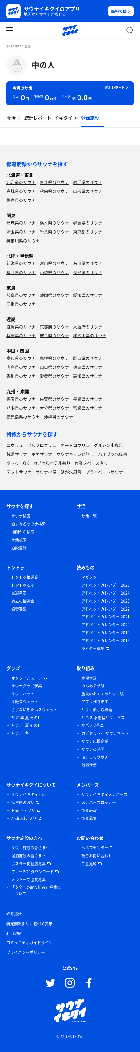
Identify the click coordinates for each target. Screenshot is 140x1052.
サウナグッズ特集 (26, 686)
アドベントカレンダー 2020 (105, 625)
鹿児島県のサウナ (23, 417)
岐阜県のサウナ (21, 295)
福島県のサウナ (21, 200)
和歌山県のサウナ (89, 335)
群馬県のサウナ (87, 223)
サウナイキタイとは (28, 794)
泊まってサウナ (94, 757)
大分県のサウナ (54, 408)
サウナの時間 (92, 749)
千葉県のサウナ (54, 232)
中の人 (43, 64)
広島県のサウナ (21, 367)
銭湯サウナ (16, 454)
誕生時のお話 (22, 802)
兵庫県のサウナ (21, 335)
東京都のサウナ (87, 232)
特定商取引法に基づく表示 (29, 924)
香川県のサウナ (21, 376)
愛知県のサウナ (87, 295)
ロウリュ (14, 445)
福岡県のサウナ (21, 399)
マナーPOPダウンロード (32, 871)
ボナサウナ (41, 454)
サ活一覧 (89, 516)
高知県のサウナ (87, 376)
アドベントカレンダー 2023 (105, 601)
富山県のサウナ (54, 263)
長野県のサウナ (87, 272)
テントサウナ (18, 472)
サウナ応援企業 (94, 741)
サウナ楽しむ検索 (96, 710)
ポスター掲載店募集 (28, 864)
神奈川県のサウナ (23, 240)
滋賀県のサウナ (21, 326)
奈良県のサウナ (54, 335)
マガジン (89, 577)
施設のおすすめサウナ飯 (102, 694)
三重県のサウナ (21, 304)
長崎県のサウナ (87, 399)
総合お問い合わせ (96, 856)
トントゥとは (22, 585)
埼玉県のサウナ (21, 232)
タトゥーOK (17, 463)
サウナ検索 (20, 516)
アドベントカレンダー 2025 (105, 585)
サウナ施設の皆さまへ (30, 848)
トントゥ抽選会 (24, 577)
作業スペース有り (91, 463)
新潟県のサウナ (21, 263)
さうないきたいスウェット (34, 710)
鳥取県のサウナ (21, 358)
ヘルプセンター (94, 848)
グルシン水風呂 (108, 445)
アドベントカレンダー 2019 (105, 632)
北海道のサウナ (21, 182)
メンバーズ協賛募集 (28, 879)
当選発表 (19, 593)
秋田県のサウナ (54, 191)
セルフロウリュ (41, 445)
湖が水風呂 (71, 472)
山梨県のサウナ (54, 272)
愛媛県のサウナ (54, 376)
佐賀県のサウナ (54, 399)
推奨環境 (14, 914)
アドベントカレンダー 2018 (105, 640)
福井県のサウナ (21, 272)
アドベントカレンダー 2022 (105, 609)
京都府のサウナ (54, 326)
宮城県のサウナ (21, 191)
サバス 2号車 (92, 725)
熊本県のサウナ (21, 408)
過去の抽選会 (22, 601)
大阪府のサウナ (87, 326)
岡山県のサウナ (87, 358)
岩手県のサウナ (87, 182)
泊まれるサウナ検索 (28, 524)
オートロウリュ (75, 445)
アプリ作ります (94, 702)
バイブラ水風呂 (112, 454)
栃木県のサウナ (54, 223)
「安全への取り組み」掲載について (36, 890)
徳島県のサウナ (87, 367)
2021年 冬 (20, 733)
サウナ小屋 (46, 472)
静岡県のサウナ (54, 295)
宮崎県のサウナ (87, 408)
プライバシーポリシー (25, 952)
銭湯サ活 (89, 765)
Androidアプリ (24, 818)
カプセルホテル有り (51, 463)
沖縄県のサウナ (58, 417)
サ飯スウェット (24, 702)
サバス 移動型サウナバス (103, 718)
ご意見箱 (89, 864)
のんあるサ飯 (92, 686)
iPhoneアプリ (23, 810)
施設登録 (19, 548)
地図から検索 (22, 532)
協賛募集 (19, 609)
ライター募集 (92, 648)
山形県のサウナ (87, 191)
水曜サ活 (89, 678)
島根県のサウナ (54, 358)
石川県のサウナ (87, 263)
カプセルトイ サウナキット (104, 733)
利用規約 (14, 933)
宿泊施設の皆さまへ (28, 856)
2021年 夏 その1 (25, 718)
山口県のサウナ (54, 367)
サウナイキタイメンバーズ (104, 794)
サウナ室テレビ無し (75, 454)
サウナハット (22, 694)
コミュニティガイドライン (29, 943)
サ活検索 (19, 540)
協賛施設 (89, 810)
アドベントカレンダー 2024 (105, 593)
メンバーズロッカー (98, 802)
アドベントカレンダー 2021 (105, 617)
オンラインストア (26, 678)
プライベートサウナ (104, 472)
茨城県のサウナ (21, 223)
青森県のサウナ (54, 182)
